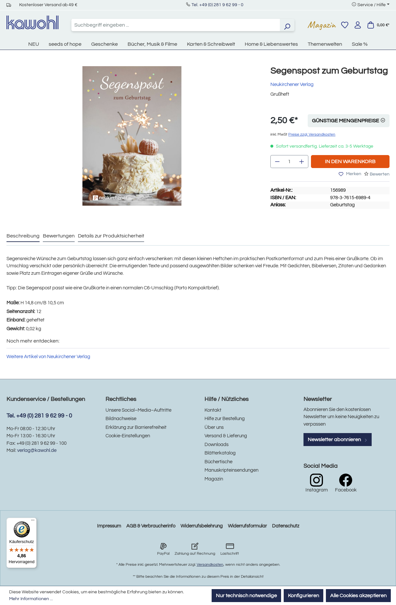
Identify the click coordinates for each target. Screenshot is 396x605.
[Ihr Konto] (358, 25)
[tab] (23, 236)
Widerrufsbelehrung (201, 526)
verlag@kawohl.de (36, 450)
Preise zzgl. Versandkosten (311, 134)
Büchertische (218, 461)
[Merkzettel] (345, 25)
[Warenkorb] (378, 25)
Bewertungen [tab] (59, 235)
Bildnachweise (120, 418)
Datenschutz (285, 526)
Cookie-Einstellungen (127, 435)
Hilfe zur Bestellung (224, 418)
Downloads (216, 444)
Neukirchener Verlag (292, 84)
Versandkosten (210, 565)
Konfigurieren (303, 595)
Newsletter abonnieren (337, 439)
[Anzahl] (289, 161)
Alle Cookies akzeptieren (358, 595)
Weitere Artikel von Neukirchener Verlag (48, 356)
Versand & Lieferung (225, 435)
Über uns (214, 427)
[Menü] (33, 522)
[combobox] (175, 25)
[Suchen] (286, 25)
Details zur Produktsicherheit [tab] (111, 235)
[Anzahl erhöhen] (302, 161)
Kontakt (212, 410)
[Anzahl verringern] (277, 161)
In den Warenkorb (350, 161)
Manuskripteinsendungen (231, 470)
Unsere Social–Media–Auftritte (138, 410)
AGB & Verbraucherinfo (150, 526)
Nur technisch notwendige (246, 595)
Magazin (321, 24)
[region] (132, 142)
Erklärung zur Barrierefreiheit (136, 427)
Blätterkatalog (220, 453)
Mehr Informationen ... (31, 599)
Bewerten (380, 174)
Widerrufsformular (247, 526)
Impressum (109, 526)
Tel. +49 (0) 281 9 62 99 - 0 (217, 5)
